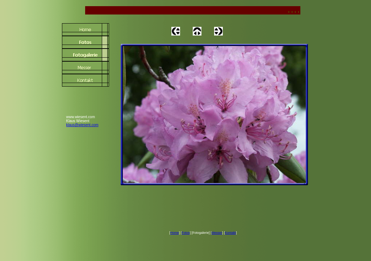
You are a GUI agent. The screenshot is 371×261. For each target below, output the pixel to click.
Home (174, 233)
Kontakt (230, 233)
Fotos (186, 233)
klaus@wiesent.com (82, 125)
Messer (217, 233)
